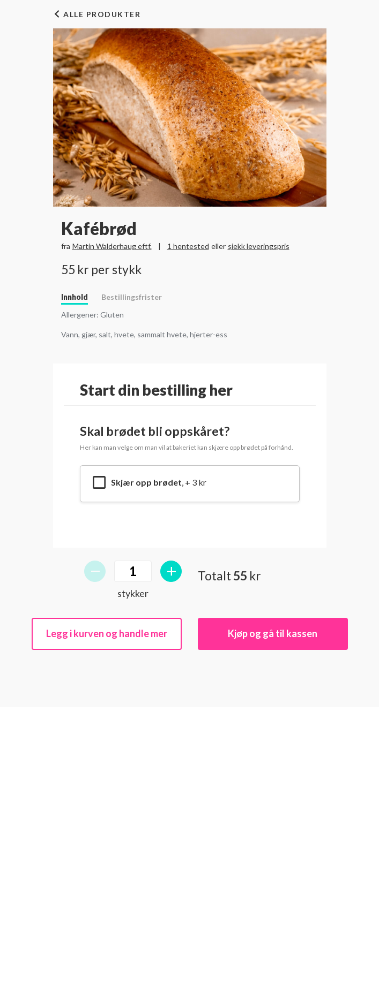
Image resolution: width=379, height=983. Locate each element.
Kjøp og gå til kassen (272, 633)
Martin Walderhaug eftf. (112, 246)
